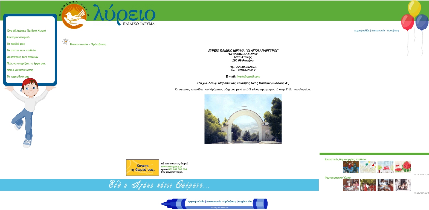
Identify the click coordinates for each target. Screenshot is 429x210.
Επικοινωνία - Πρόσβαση (221, 201)
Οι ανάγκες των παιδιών (22, 56)
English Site (245, 201)
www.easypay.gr (171, 166)
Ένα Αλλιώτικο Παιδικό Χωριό (26, 30)
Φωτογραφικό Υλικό (338, 177)
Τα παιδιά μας (16, 43)
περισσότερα (421, 174)
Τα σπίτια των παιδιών (21, 50)
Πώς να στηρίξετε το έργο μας (26, 63)
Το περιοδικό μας (18, 76)
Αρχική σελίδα (362, 30)
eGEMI (224, 207)
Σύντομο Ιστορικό (18, 37)
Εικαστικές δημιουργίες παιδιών (345, 159)
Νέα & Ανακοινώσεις (20, 70)
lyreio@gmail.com (248, 76)
